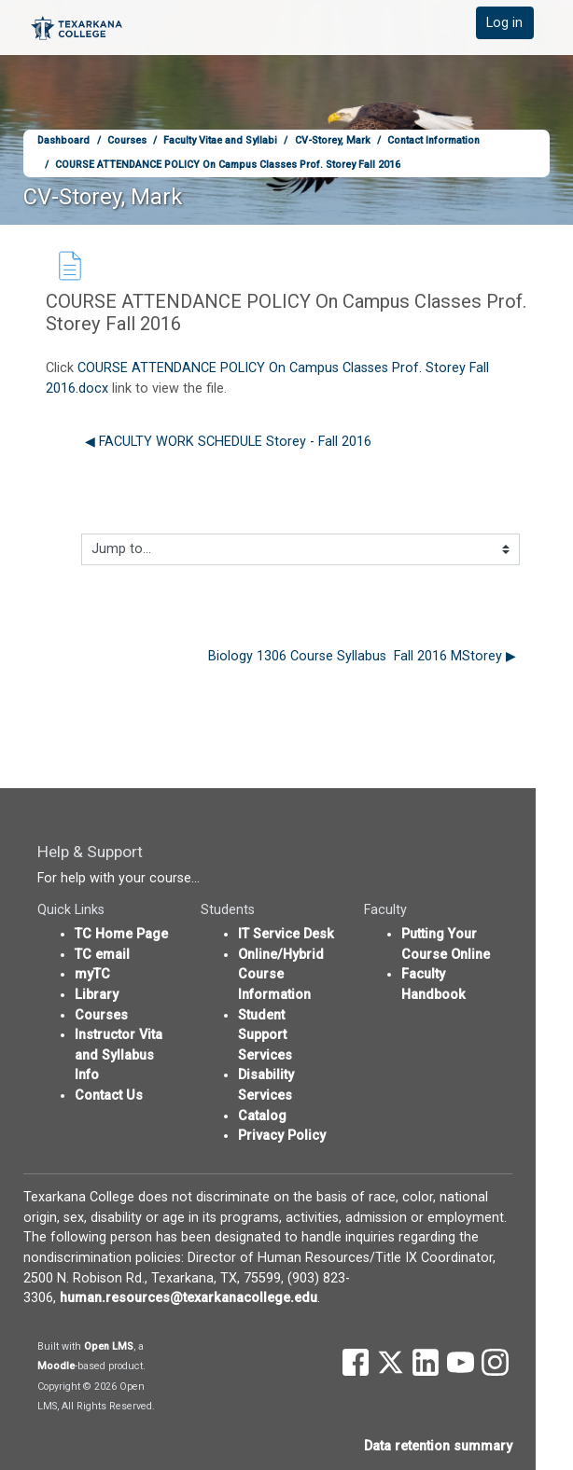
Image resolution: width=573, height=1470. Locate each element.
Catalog (262, 1116)
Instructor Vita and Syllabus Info (118, 1055)
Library (97, 995)
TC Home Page (121, 934)
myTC (92, 974)
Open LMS (108, 1346)
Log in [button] (504, 23)
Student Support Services (265, 1035)
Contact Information (433, 140)
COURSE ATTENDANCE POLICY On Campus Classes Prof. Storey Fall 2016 (227, 165)
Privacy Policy (282, 1136)
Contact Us (109, 1095)
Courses (127, 140)
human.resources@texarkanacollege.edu (188, 1298)
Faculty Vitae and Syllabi (220, 140)
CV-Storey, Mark (332, 140)
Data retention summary (438, 1446)
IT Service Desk (286, 934)
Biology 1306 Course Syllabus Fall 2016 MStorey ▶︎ (362, 656)
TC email (102, 955)
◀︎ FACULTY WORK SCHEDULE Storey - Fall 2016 (228, 442)
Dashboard (63, 140)
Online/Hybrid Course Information (281, 975)
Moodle (56, 1366)
